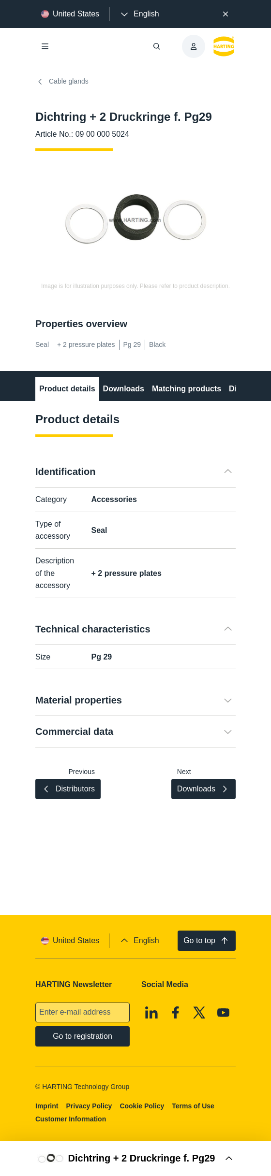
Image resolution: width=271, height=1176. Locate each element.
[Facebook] (176, 1013)
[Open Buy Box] (135, 1158)
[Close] (225, 14)
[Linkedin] (151, 1013)
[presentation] (139, 14)
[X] (199, 1013)
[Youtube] (223, 1013)
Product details (67, 389)
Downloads (123, 389)
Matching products (186, 389)
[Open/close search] (156, 46)
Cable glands (62, 81)
